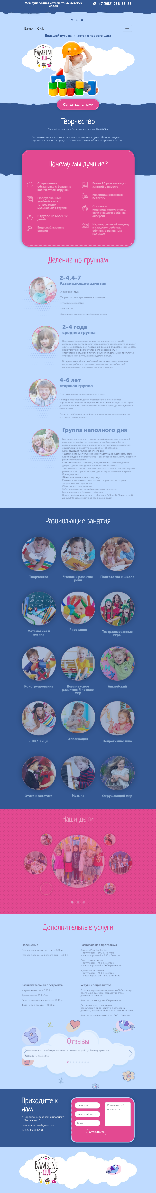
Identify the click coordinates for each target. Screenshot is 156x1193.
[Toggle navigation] (127, 28)
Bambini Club (34, 28)
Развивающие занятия (83, 129)
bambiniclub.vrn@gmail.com (38, 1125)
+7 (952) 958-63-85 (115, 4)
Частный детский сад (58, 129)
